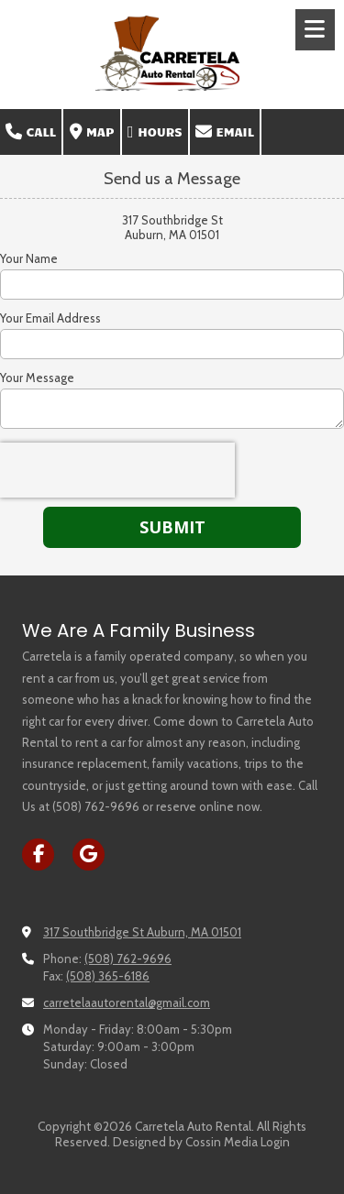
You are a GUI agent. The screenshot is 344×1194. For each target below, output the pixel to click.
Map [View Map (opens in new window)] (92, 132)
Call (31, 132)
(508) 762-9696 (128, 958)
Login (275, 1141)
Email (224, 132)
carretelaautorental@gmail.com (126, 1002)
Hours (155, 132)
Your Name (29, 258)
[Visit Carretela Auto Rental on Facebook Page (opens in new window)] (38, 854)
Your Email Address (50, 318)
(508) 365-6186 (108, 976)
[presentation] (117, 470)
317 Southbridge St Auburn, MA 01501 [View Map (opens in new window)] (142, 932)
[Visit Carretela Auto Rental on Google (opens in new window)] (88, 854)
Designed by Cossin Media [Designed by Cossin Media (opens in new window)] (185, 1141)
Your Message (37, 377)
